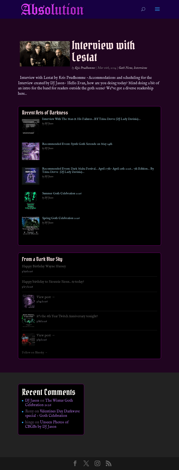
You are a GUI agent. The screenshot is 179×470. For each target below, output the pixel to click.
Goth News (125, 68)
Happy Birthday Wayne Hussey (44, 266)
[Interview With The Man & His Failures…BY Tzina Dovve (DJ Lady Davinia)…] (30, 127)
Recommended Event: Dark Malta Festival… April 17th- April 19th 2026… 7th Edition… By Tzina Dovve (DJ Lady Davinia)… (98, 170)
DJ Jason (32, 400)
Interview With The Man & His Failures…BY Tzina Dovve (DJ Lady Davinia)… (91, 119)
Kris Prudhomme (85, 68)
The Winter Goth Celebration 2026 (49, 402)
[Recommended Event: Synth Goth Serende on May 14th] (30, 152)
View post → (46, 297)
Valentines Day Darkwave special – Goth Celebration (52, 413)
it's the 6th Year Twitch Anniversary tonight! (67, 316)
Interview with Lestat (103, 51)
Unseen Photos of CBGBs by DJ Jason (47, 424)
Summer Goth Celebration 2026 (61, 193)
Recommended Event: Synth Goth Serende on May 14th (77, 144)
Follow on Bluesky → (35, 353)
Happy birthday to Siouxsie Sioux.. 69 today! (53, 282)
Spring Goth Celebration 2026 (60, 218)
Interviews (140, 68)
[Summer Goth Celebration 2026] (30, 201)
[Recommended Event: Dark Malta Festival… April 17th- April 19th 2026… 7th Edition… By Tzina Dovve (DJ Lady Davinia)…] (30, 177)
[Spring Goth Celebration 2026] (30, 226)
